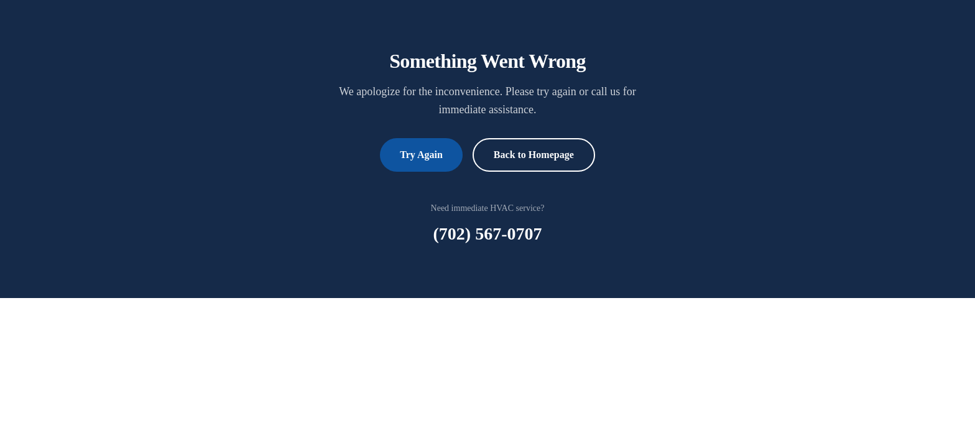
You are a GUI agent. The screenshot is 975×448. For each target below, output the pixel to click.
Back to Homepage (534, 154)
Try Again (421, 154)
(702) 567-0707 (487, 233)
